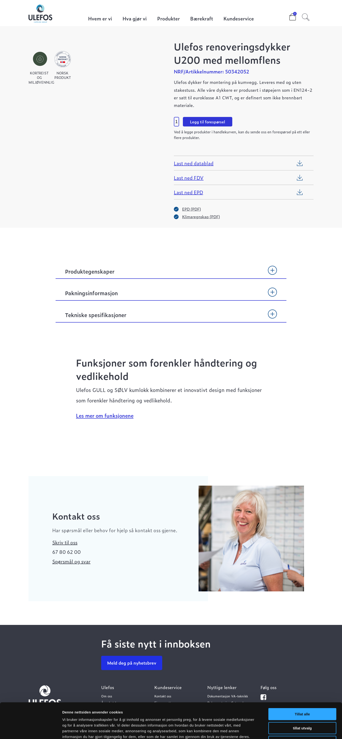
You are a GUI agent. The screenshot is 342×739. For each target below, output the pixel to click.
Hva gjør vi (135, 19)
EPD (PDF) (191, 209)
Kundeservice (238, 19)
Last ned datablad (194, 163)
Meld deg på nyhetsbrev (131, 663)
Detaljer (253, 730)
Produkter (168, 19)
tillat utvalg (302, 695)
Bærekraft (201, 19)
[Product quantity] (176, 121)
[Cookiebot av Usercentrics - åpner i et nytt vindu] (31, 729)
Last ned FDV (189, 177)
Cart (289, 15)
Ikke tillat (302, 709)
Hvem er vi (100, 19)
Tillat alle (302, 681)
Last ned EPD (188, 192)
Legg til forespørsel (207, 122)
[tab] (171, 274)
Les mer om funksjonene (104, 415)
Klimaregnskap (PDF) (201, 216)
